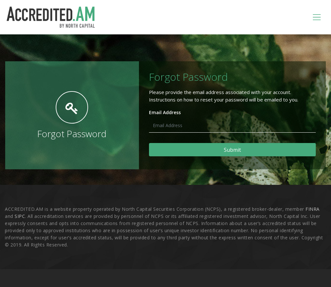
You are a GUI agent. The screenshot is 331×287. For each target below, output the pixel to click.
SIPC (20, 216)
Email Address (165, 112)
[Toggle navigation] (317, 17)
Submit (232, 149)
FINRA (312, 209)
